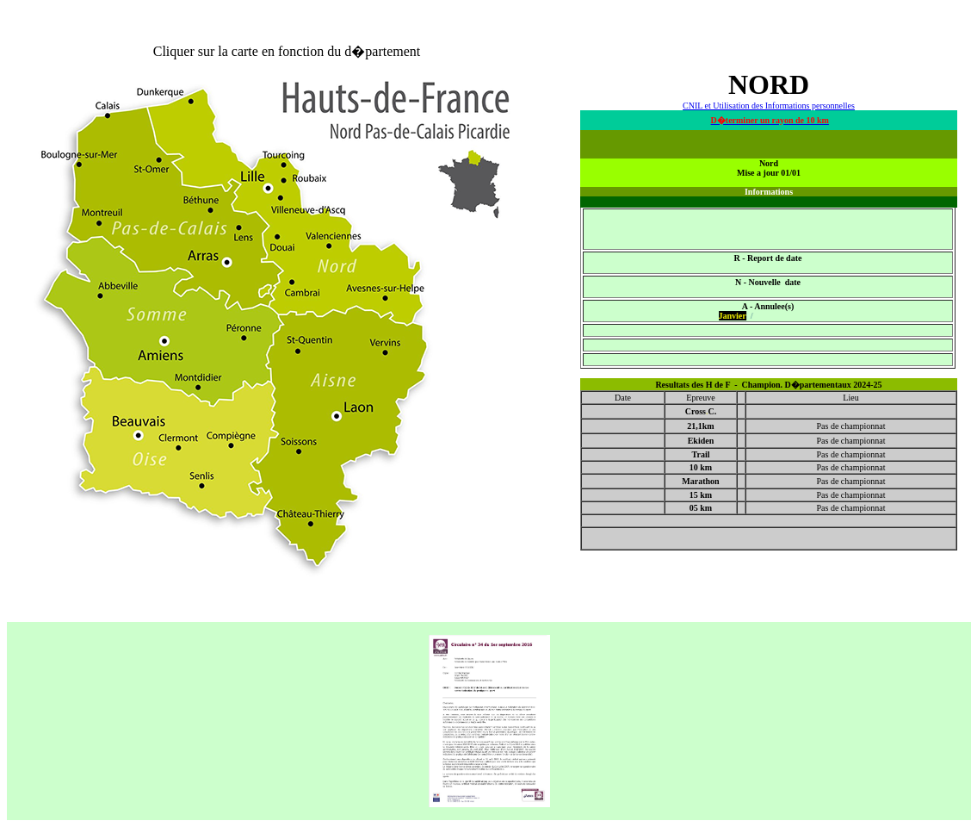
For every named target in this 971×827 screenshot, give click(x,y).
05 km (701, 508)
